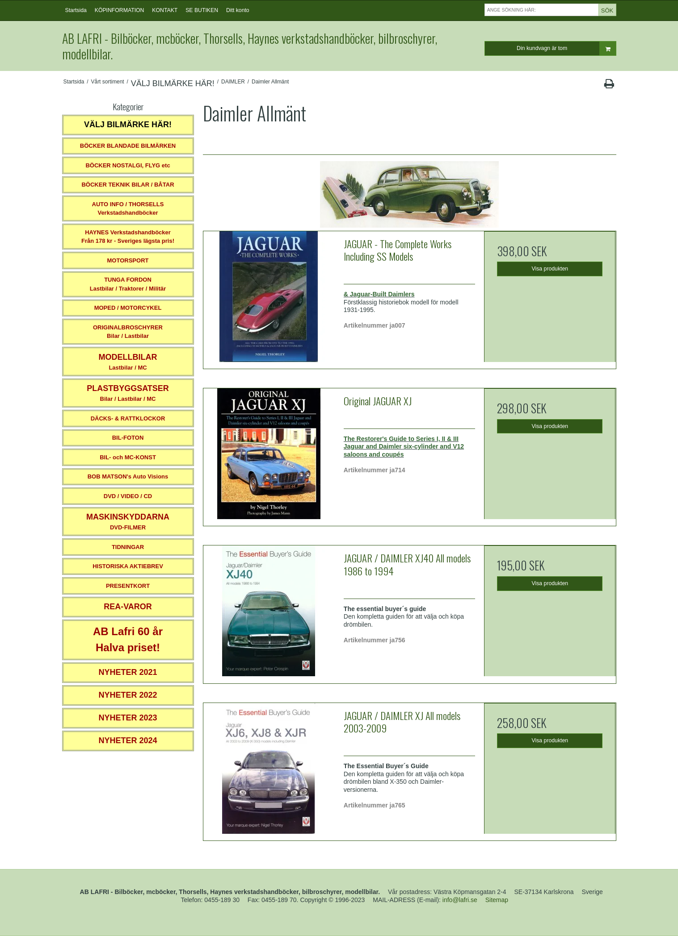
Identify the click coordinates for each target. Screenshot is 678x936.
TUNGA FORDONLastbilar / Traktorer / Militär (128, 284)
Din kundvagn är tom (566, 48)
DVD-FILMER (127, 521)
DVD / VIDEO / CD (128, 496)
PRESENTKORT (128, 585)
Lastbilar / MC (128, 362)
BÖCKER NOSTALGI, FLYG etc (127, 165)
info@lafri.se (459, 899)
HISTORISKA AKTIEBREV (128, 566)
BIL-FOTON (128, 437)
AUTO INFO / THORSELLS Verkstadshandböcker (128, 208)
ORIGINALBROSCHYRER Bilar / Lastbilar (128, 332)
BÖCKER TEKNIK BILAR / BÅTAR (127, 184)
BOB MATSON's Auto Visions (128, 476)
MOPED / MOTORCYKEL (128, 307)
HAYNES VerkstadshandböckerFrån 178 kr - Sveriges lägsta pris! (127, 237)
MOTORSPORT (128, 260)
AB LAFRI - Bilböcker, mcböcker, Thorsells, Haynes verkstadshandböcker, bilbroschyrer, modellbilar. (249, 46)
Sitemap (496, 899)
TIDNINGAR (128, 547)
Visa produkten (550, 269)
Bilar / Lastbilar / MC (128, 393)
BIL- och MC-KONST (128, 457)
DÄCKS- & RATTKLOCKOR (128, 418)
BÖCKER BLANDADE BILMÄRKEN (128, 145)
